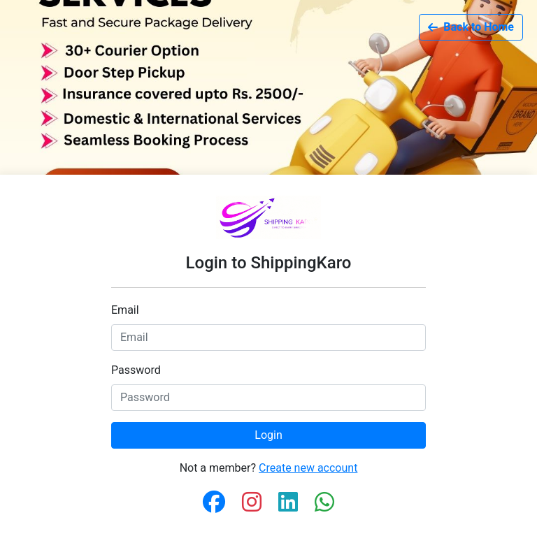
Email (125, 310)
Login (268, 435)
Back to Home (471, 27)
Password (136, 370)
